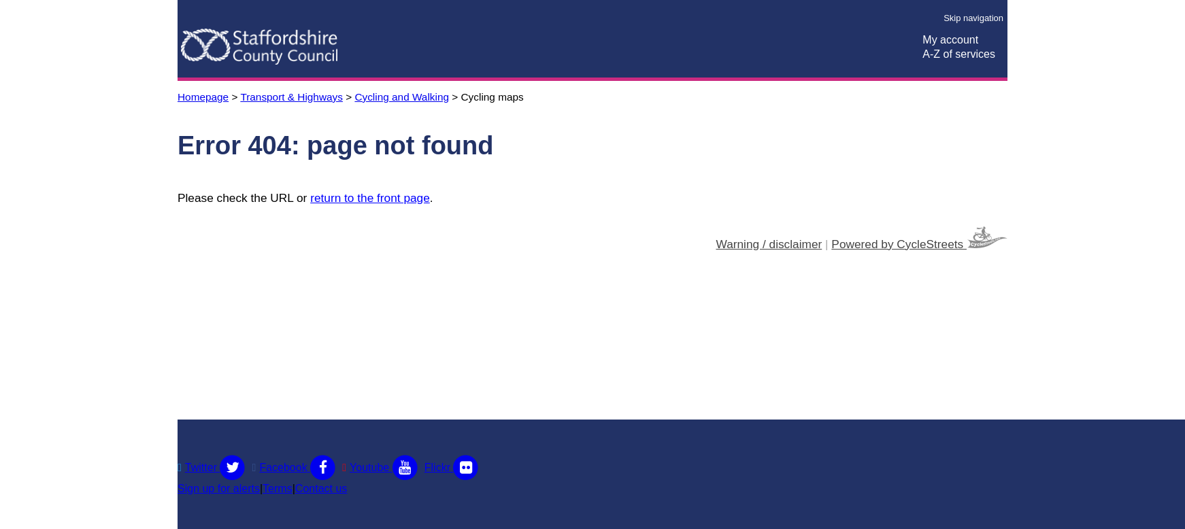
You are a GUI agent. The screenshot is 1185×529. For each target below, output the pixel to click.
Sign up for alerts (219, 488)
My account (950, 40)
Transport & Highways (291, 97)
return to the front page (370, 198)
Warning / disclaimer (769, 244)
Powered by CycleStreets (919, 238)
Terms (278, 488)
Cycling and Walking (401, 97)
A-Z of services (958, 54)
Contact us (321, 488)
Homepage (203, 97)
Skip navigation (973, 18)
